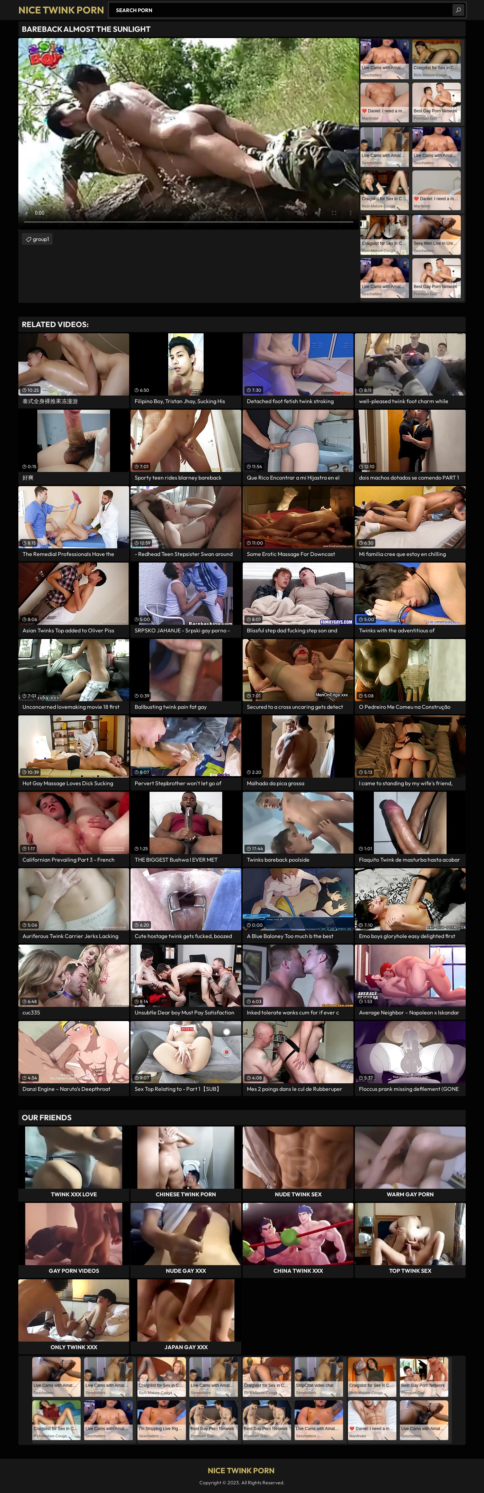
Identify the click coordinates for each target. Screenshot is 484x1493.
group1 (41, 238)
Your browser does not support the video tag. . (188, 134)
